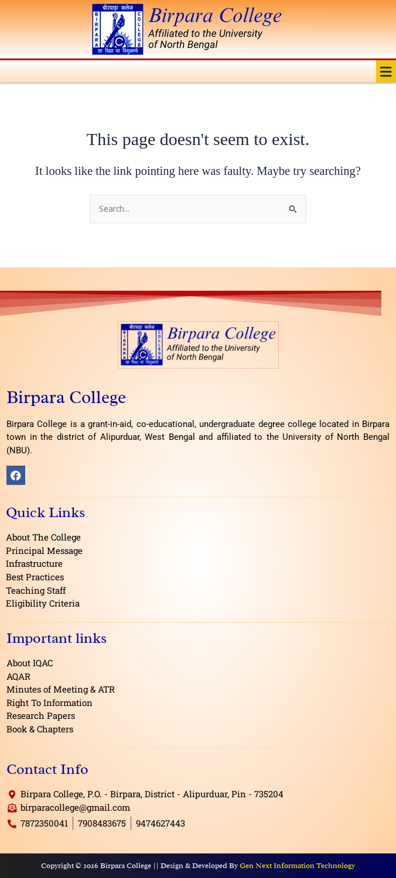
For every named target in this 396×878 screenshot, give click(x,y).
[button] (386, 71)
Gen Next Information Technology (297, 865)
